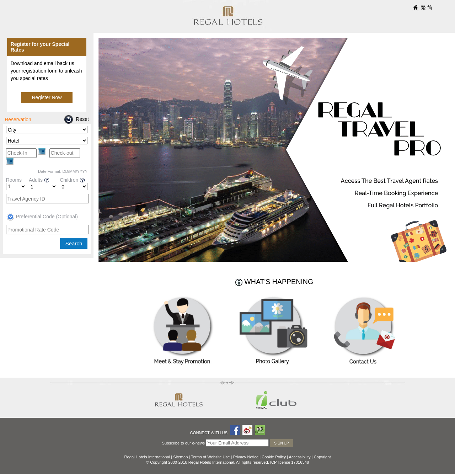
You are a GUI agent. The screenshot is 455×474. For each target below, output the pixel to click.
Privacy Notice (246, 457)
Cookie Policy (274, 457)
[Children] (73, 186)
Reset (82, 119)
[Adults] (43, 186)
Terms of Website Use (210, 457)
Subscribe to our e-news (183, 443)
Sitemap (180, 457)
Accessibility (300, 457)
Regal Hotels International (147, 457)
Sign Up (281, 443)
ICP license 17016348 (289, 462)
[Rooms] (16, 186)
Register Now (46, 97)
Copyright (322, 457)
